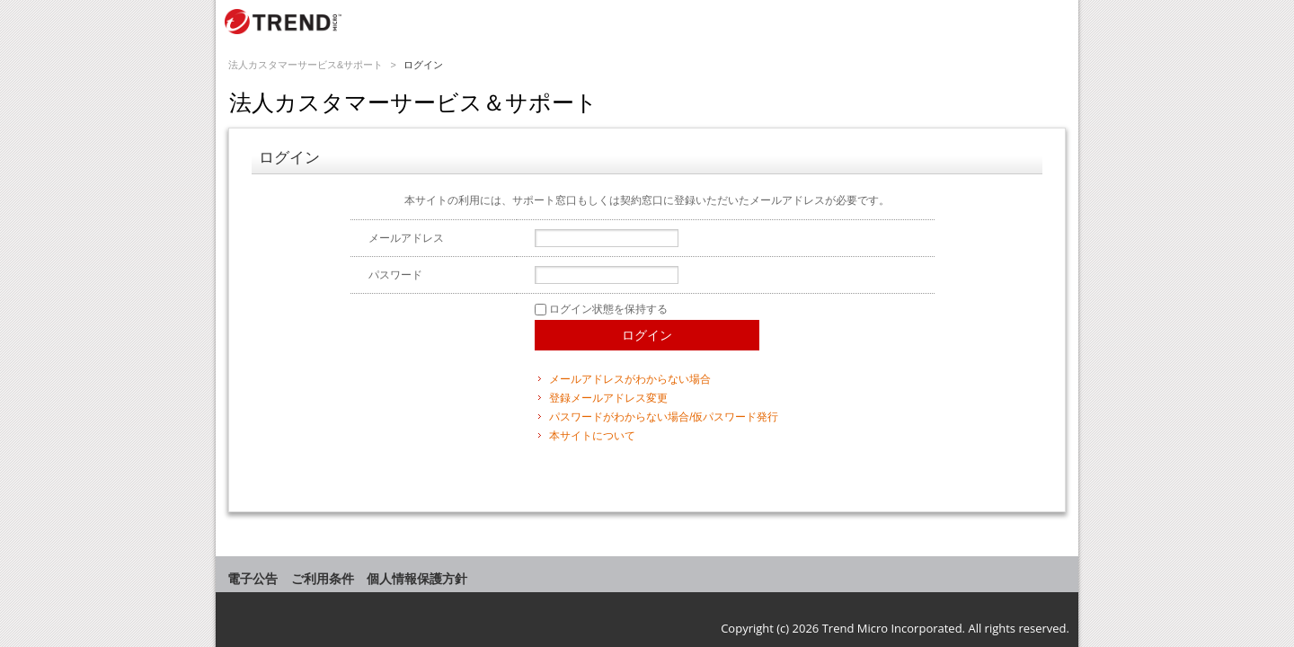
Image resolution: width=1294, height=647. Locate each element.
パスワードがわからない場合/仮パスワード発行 (663, 417)
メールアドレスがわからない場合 (630, 379)
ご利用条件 (322, 578)
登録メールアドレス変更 (608, 398)
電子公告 (252, 578)
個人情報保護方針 (417, 578)
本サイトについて (592, 436)
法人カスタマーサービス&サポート (305, 64)
